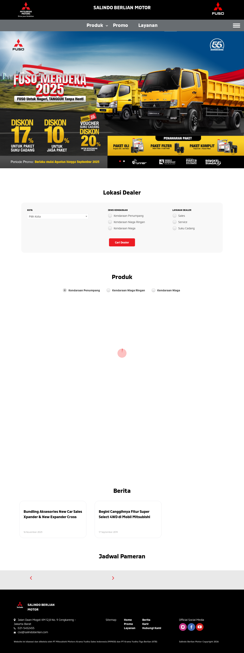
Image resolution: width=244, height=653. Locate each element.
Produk (95, 25)
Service (182, 222)
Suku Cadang (186, 228)
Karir (145, 624)
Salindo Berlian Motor (122, 7)
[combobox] (58, 216)
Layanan (148, 25)
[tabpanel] (122, 99)
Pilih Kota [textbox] (35, 216)
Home (128, 619)
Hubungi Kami (151, 628)
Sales (181, 215)
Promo (120, 25)
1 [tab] (120, 161)
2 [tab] (124, 161)
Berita (146, 619)
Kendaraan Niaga (124, 228)
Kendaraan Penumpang (128, 215)
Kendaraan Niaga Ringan (129, 222)
